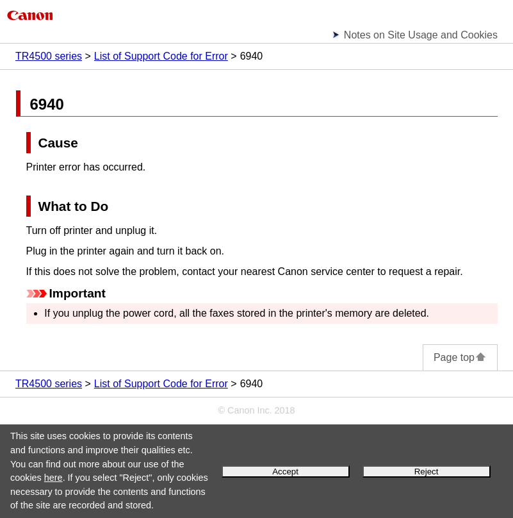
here (53, 477)
